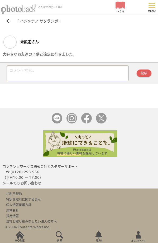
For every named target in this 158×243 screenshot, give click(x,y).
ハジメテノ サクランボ (39, 21)
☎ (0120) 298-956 (22, 172)
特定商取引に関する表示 (23, 199)
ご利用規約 (14, 193)
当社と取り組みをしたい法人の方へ (31, 221)
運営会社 (12, 210)
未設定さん (21, 42)
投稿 (144, 73)
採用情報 (12, 215)
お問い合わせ (31, 183)
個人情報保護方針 (18, 204)
